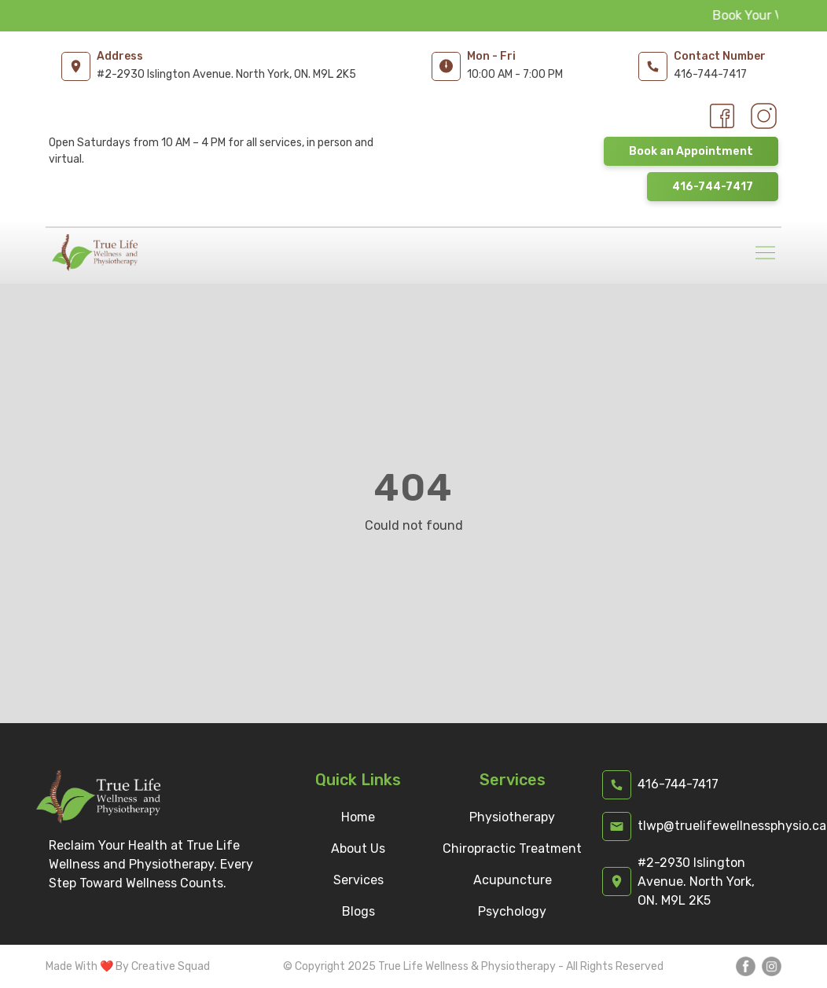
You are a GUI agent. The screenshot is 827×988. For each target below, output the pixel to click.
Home (358, 817)
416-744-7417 (712, 186)
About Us (358, 848)
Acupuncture (512, 879)
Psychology (512, 911)
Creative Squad (170, 966)
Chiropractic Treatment (512, 848)
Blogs (358, 911)
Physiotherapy (512, 817)
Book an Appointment (691, 151)
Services (358, 879)
